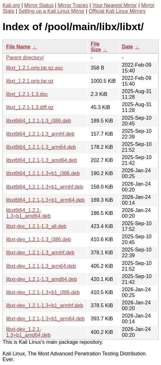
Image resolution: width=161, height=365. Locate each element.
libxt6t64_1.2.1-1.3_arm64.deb (41, 147)
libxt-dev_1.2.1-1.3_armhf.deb (40, 252)
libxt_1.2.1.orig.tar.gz (30, 81)
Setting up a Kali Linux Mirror (52, 11)
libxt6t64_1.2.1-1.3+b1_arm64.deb (45, 200)
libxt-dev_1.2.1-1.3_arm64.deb (41, 266)
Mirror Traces (73, 5)
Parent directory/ (25, 57)
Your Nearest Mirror (114, 5)
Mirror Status (39, 5)
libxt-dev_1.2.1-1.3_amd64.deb (41, 279)
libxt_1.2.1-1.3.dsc (27, 94)
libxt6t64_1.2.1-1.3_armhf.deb (40, 134)
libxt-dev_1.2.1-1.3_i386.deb (38, 239)
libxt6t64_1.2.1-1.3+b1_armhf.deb (44, 187)
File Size (96, 46)
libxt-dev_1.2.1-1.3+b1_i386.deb (43, 292)
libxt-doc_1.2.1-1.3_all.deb (36, 226)
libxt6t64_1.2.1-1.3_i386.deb (38, 120)
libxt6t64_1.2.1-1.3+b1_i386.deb (43, 173)
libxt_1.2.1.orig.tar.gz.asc (34, 68)
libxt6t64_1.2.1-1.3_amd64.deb (41, 160)
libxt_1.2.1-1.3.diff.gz (29, 107)
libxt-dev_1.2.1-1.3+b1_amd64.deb (28, 332)
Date (127, 46)
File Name (18, 46)
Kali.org (11, 5)
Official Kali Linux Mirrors (117, 11)
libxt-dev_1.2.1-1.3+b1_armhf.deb (44, 305)
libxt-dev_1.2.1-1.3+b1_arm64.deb (45, 318)
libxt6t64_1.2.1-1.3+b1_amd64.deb (28, 213)
